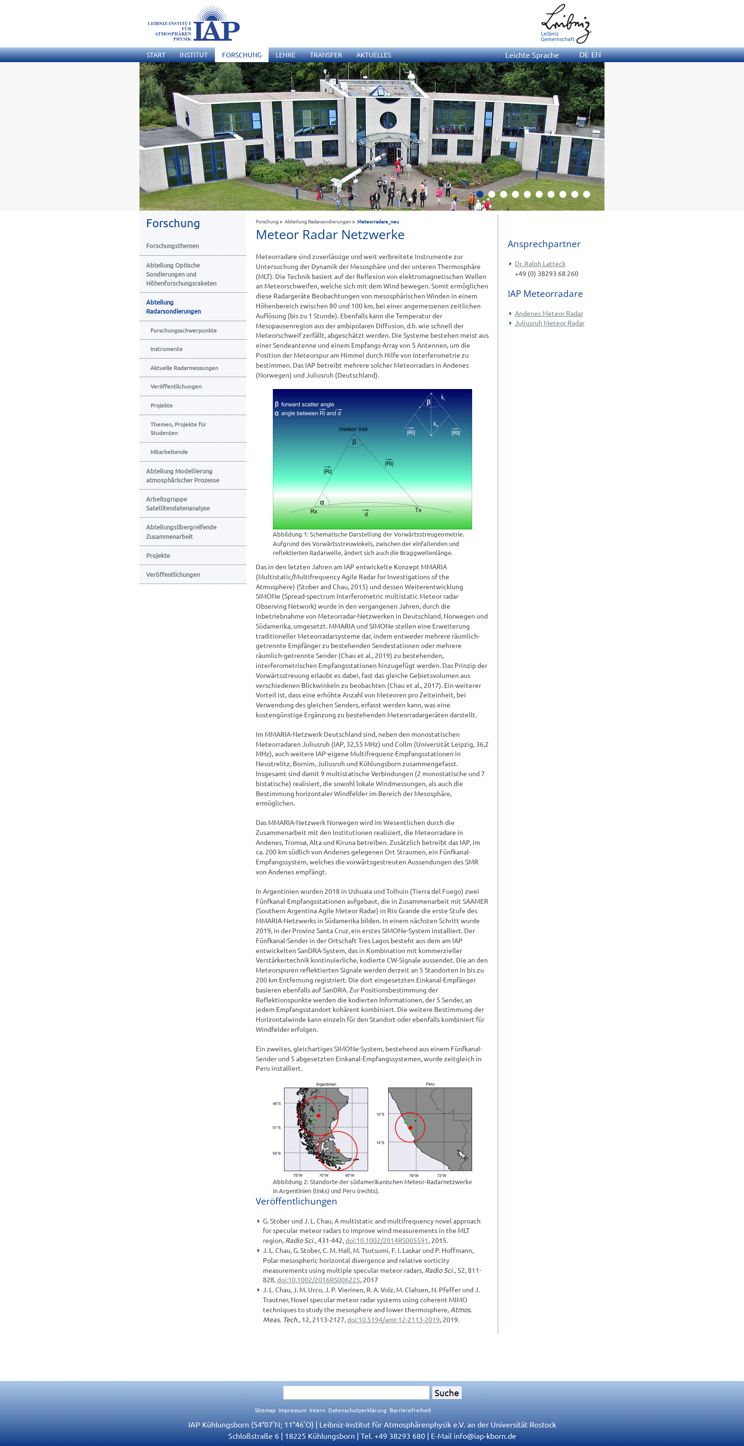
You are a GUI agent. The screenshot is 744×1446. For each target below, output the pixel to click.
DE (584, 54)
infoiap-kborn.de (485, 1435)
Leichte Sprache (532, 54)
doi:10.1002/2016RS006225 (318, 1279)
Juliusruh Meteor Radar (550, 322)
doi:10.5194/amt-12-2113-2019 (393, 1319)
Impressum (293, 1410)
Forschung (267, 221)
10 (590, 197)
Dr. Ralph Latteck (540, 263)
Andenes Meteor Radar (549, 313)
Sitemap (265, 1410)
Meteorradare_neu (378, 221)
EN (596, 54)
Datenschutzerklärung (357, 1410)
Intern (317, 1410)
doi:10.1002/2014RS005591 (386, 1240)
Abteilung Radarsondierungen (318, 221)
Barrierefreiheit (410, 1410)
